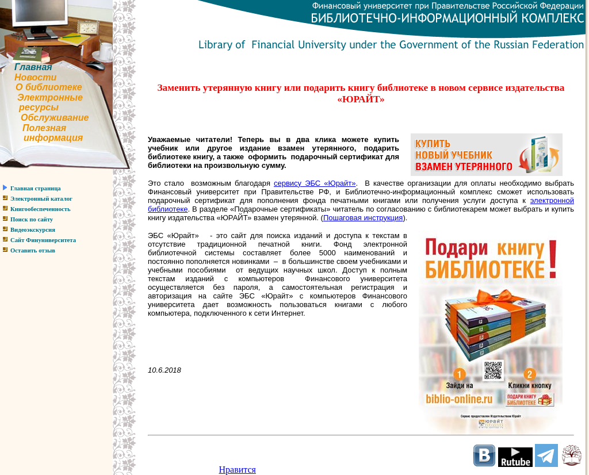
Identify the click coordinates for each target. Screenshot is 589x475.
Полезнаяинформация (41, 133)
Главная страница (35, 188)
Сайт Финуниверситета (43, 240)
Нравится (237, 469)
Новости (35, 77)
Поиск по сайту (31, 219)
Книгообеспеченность (40, 209)
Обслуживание (55, 117)
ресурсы (39, 107)
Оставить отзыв (32, 250)
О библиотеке (49, 87)
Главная (33, 67)
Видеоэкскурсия (32, 230)
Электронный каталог (41, 199)
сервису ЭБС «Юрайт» (315, 183)
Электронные (50, 97)
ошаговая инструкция (365, 217)
